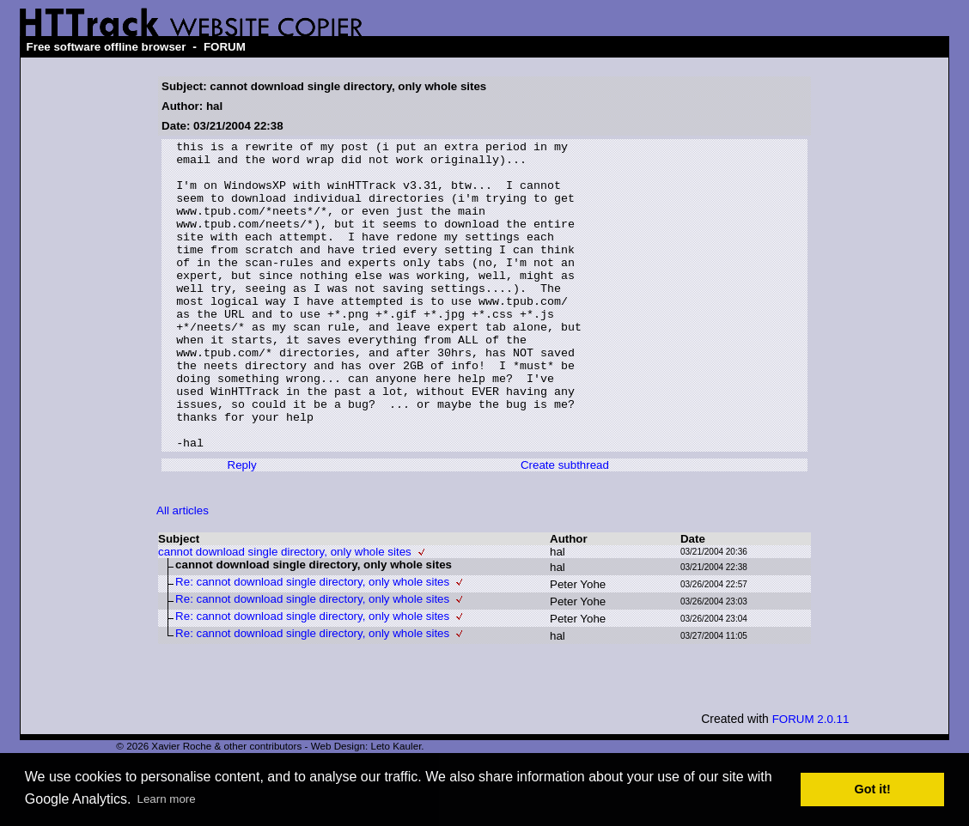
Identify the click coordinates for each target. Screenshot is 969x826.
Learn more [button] (166, 799)
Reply (242, 526)
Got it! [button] (873, 789)
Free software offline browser (106, 46)
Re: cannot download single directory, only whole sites (312, 643)
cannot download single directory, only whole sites (284, 613)
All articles (182, 572)
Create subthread (565, 526)
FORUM (225, 46)
